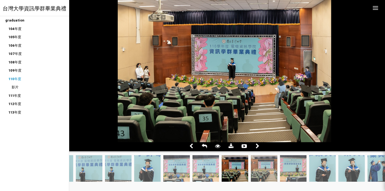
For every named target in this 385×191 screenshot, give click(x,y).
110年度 (14, 79)
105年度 (14, 37)
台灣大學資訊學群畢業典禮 (34, 8)
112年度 (14, 104)
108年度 (14, 62)
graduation (14, 20)
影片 (15, 87)
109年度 (14, 70)
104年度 (14, 29)
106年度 (14, 45)
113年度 (14, 112)
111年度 (14, 95)
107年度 (15, 53)
